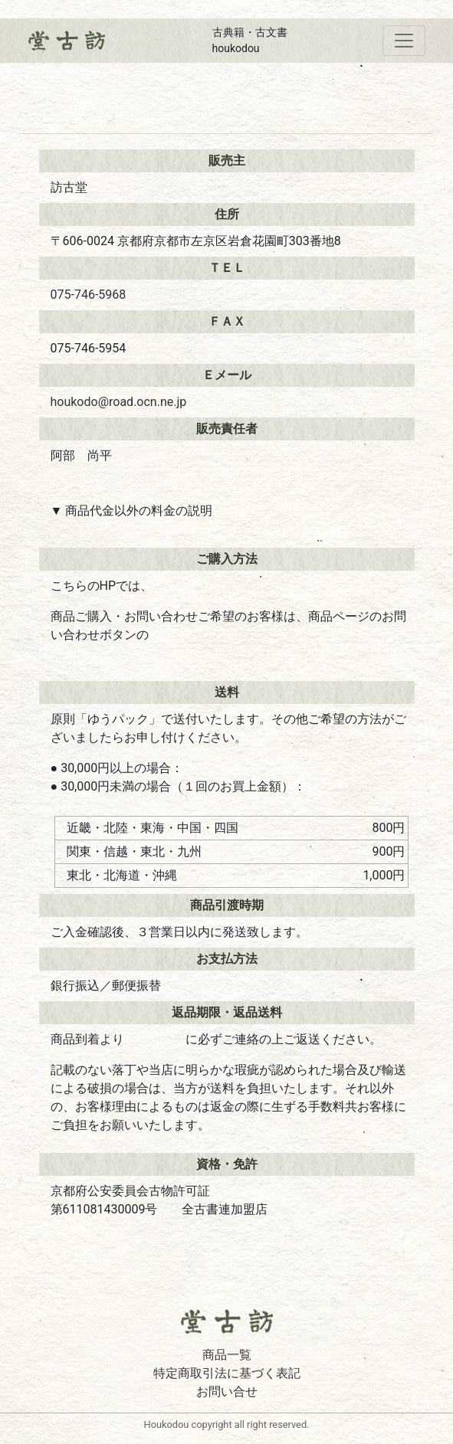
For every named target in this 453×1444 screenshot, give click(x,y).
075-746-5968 (88, 294)
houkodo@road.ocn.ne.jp (119, 402)
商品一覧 (226, 1354)
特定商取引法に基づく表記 (226, 1373)
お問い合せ (227, 1391)
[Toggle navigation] (403, 40)
